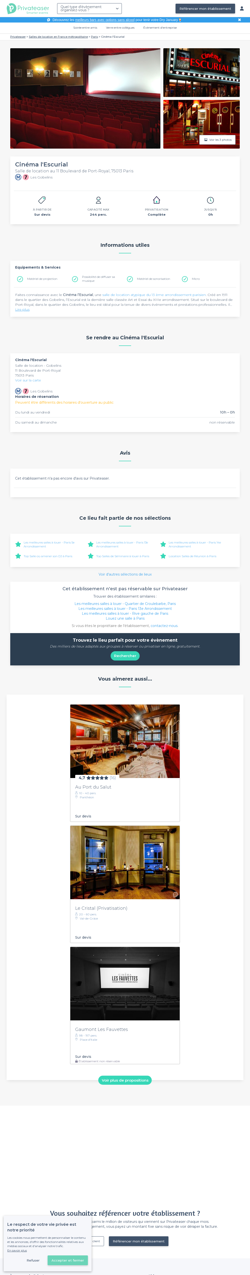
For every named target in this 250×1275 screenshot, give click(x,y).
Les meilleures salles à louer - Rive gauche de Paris (125, 613)
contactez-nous (164, 626)
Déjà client (92, 1241)
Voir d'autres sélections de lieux (125, 574)
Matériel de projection (42, 279)
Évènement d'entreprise (160, 27)
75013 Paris (24, 375)
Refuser (33, 1260)
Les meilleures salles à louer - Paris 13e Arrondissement (125, 608)
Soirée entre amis (85, 27)
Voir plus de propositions (125, 1080)
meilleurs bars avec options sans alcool (105, 20)
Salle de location (29, 365)
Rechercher (125, 655)
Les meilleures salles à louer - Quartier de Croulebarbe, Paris (125, 604)
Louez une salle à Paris (125, 618)
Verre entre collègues (120, 27)
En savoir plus (17, 1250)
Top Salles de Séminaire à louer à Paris (122, 556)
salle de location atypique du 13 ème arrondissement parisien (154, 295)
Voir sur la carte (28, 380)
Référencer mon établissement (205, 9)
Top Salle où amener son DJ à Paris (48, 556)
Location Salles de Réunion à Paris (192, 556)
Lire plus (22, 309)
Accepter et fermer (68, 1260)
